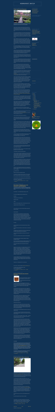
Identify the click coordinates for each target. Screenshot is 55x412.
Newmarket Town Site (34, 30)
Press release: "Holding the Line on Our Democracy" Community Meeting (21, 186)
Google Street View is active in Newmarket (21, 357)
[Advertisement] (27, 6)
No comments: (16, 353)
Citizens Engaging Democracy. (23, 345)
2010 (33, 94)
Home (22, 406)
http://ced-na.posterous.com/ (26, 265)
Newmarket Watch (27, 3)
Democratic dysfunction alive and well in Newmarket (21, 274)
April (34, 97)
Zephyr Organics (34, 43)
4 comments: (15, 181)
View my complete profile (35, 118)
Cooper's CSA (34, 44)
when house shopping (27, 387)
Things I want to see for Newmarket (20, 9)
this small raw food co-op (23, 112)
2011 (33, 93)
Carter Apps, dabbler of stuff (36, 117)
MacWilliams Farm (34, 45)
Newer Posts (15, 406)
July (34, 95)
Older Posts (29, 406)
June (34, 96)
